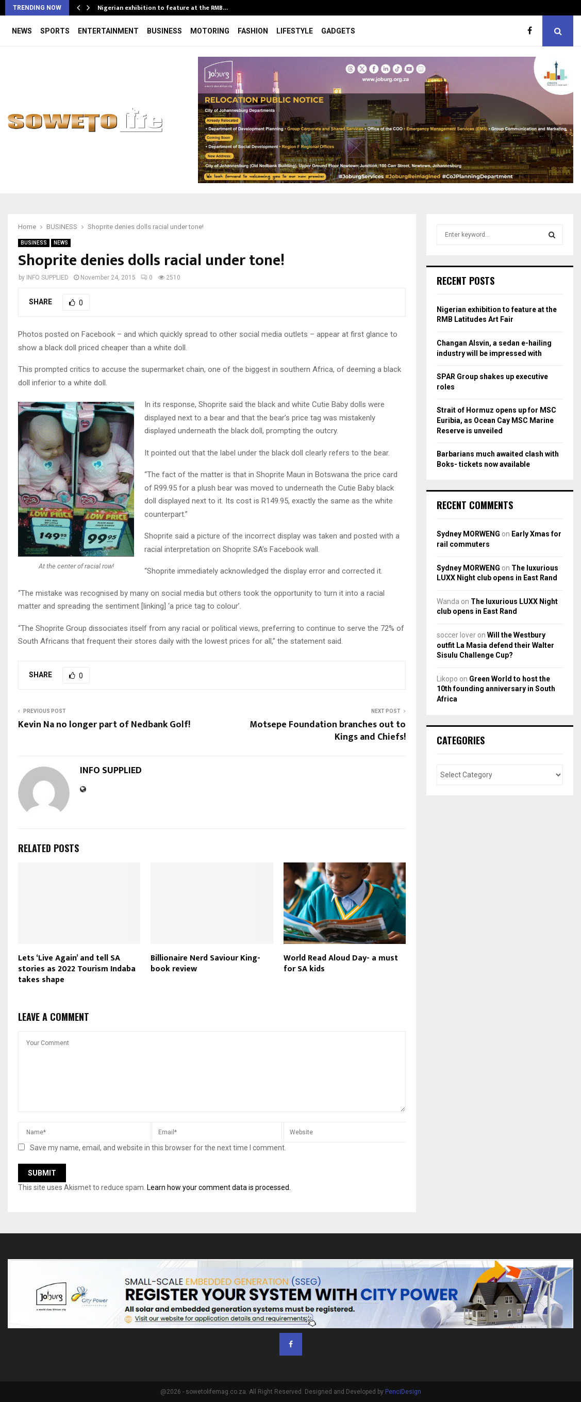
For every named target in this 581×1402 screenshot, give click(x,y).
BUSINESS (164, 31)
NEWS (22, 31)
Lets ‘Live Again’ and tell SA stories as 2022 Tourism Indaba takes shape (77, 969)
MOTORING (209, 31)
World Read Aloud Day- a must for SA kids (341, 963)
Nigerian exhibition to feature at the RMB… (162, 8)
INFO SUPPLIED (47, 277)
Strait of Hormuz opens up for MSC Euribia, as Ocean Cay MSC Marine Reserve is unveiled (496, 420)
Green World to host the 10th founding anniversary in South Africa (496, 689)
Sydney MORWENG (468, 534)
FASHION (253, 31)
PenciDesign (403, 1391)
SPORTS (55, 31)
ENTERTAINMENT (108, 31)
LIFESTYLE (294, 31)
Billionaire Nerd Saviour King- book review (205, 963)
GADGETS (338, 31)
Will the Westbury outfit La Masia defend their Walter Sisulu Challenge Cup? (495, 645)
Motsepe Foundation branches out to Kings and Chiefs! (328, 731)
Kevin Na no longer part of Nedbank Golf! (104, 724)
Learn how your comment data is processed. (219, 1187)
